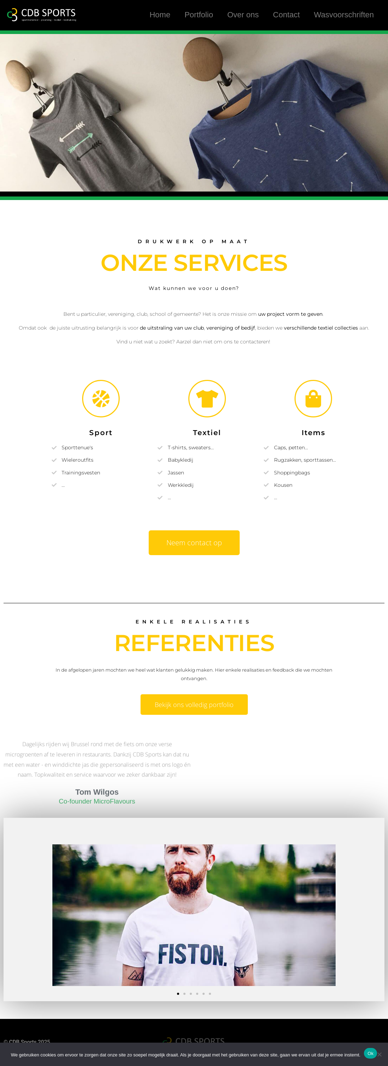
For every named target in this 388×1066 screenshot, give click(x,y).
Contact (286, 15)
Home (159, 15)
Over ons (243, 15)
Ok (370, 1053)
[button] (178, 994)
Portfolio (198, 15)
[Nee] (379, 1054)
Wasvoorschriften (344, 15)
